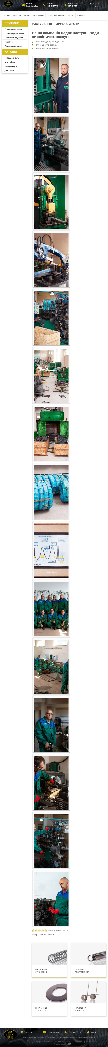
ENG (97, 6)
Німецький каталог (13, 58)
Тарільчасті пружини (14, 37)
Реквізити (73, 1037)
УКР (92, 3)
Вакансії (71, 15)
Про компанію (38, 15)
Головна (6, 15)
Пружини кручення (13, 46)
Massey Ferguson (12, 66)
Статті (49, 15)
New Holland (10, 62)
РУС (97, 3)
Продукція (17, 15)
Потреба (27, 15)
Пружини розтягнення (14, 33)
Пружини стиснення (13, 29)
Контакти (81, 15)
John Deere (9, 70)
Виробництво (59, 15)
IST (69, 1044)
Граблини (9, 42)
